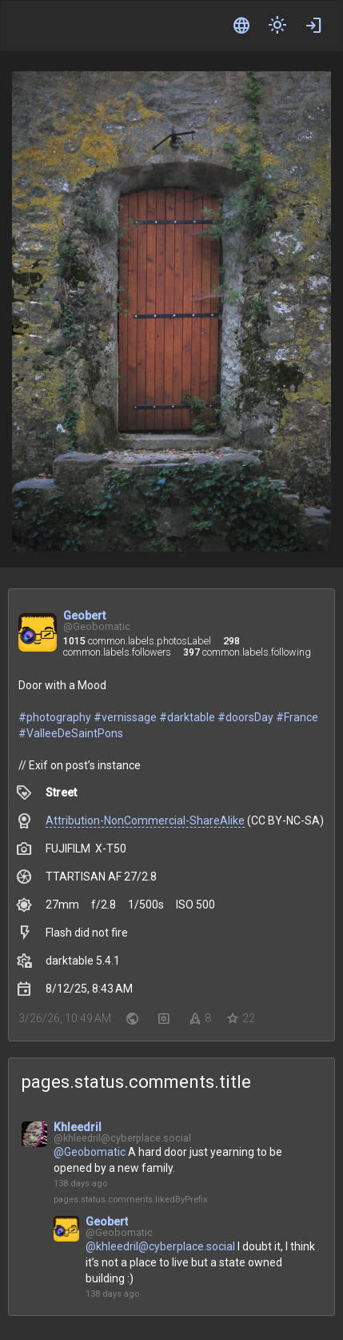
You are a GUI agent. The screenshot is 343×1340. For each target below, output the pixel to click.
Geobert (84, 615)
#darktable (187, 717)
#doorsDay (245, 717)
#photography (54, 717)
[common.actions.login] (313, 26)
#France (297, 717)
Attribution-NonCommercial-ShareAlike (145, 820)
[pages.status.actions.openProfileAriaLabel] (34, 1148)
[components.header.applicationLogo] (72, 26)
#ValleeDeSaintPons (70, 733)
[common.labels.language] (241, 26)
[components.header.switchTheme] (277, 26)
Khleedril (78, 1127)
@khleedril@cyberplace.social (160, 1246)
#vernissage (125, 717)
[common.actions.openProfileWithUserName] (37, 634)
